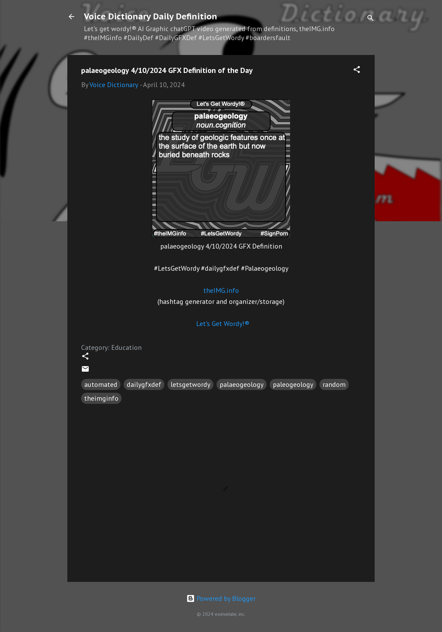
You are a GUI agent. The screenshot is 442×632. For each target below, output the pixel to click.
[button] (357, 70)
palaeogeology (241, 384)
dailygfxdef (144, 384)
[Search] (370, 18)
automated (100, 384)
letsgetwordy (190, 384)
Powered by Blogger (221, 598)
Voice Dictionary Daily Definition (150, 16)
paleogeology (293, 384)
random (334, 384)
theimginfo (101, 398)
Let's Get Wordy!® (222, 323)
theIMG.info (221, 290)
